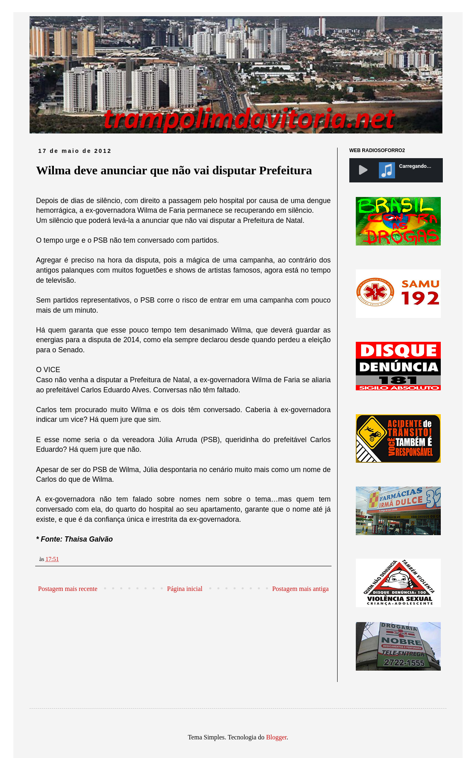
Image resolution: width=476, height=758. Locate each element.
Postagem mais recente (68, 588)
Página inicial (185, 588)
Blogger (276, 737)
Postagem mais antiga (300, 588)
